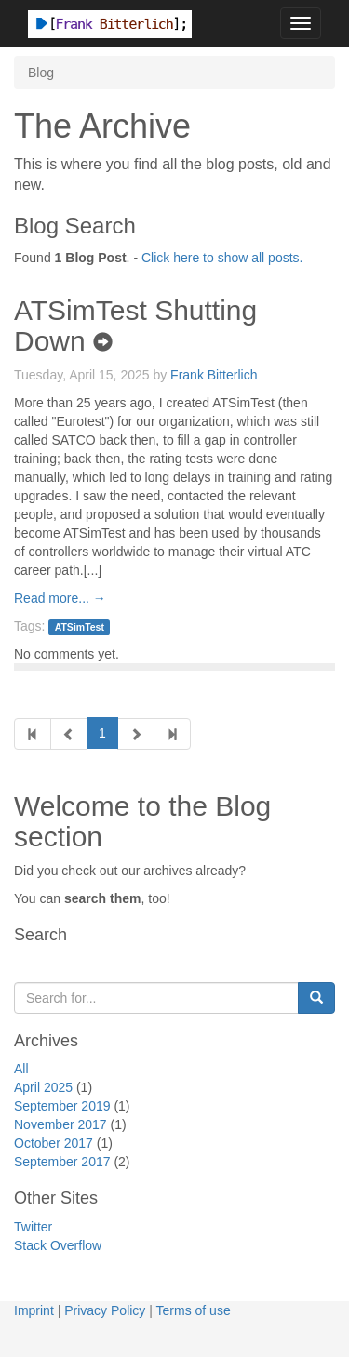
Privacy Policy (104, 1310)
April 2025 (43, 1087)
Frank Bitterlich (213, 374)
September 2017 (62, 1161)
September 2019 (62, 1105)
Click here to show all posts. (222, 257)
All (21, 1068)
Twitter (33, 1226)
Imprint (34, 1310)
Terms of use (193, 1310)
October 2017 (53, 1143)
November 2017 (60, 1124)
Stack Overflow (57, 1245)
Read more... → (60, 598)
